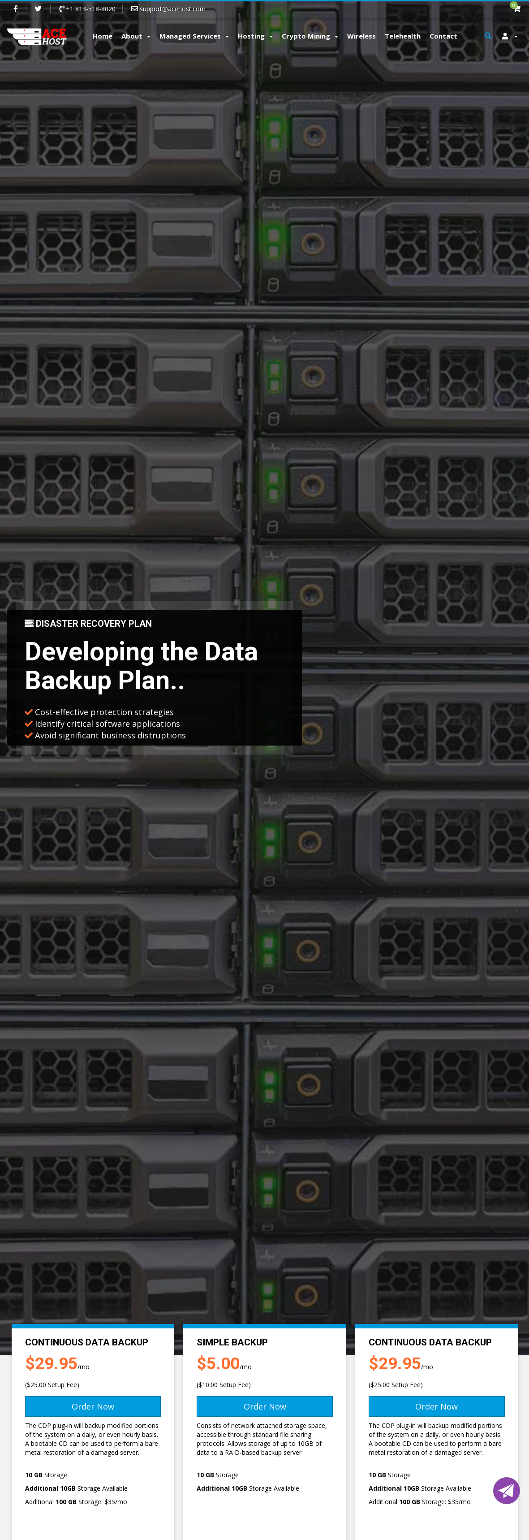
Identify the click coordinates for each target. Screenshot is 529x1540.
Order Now (93, 1406)
